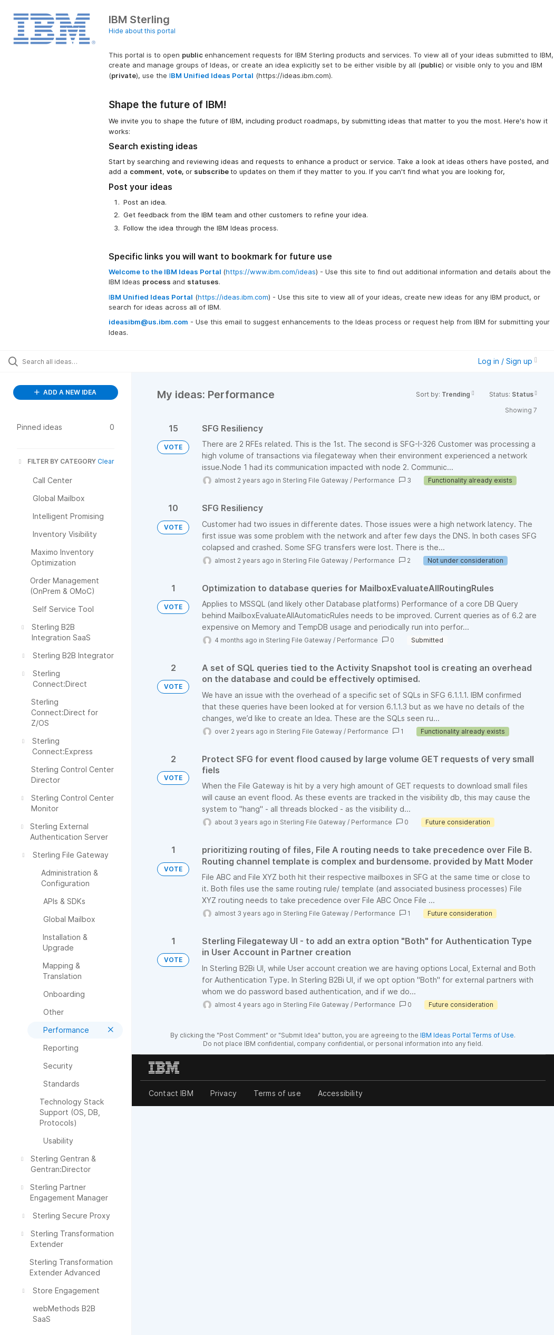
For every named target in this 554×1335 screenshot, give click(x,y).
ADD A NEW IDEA (65, 392)
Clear (106, 461)
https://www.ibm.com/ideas (271, 271)
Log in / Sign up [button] (507, 361)
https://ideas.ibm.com (233, 297)
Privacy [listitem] (223, 1093)
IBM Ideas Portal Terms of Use (467, 1035)
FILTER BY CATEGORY (56, 461)
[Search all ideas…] (71, 361)
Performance (374, 480)
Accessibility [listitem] (340, 1093)
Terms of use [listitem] (277, 1093)
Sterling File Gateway (315, 480)
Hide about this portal (142, 31)
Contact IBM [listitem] (171, 1093)
